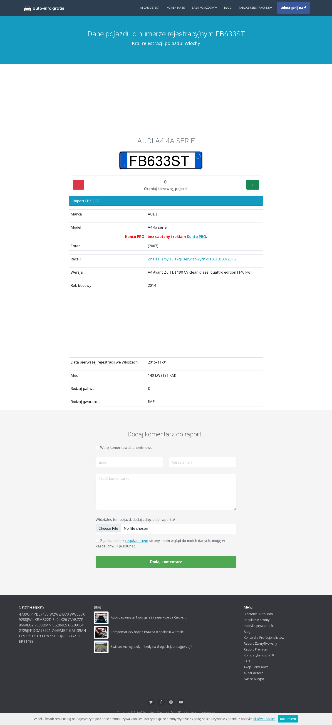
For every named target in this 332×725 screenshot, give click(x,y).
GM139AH (77, 630)
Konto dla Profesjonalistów (264, 637)
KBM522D (43, 619)
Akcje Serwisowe (256, 667)
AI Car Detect (150, 8)
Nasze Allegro (254, 679)
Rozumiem (288, 719)
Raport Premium (256, 649)
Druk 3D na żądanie (183, 712)
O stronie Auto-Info (258, 614)
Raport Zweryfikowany (260, 643)
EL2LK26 (59, 619)
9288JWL (26, 619)
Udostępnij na (293, 7)
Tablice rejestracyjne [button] (255, 8)
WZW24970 (59, 614)
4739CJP (26, 614)
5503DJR (57, 635)
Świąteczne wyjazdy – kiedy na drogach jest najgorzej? (151, 646)
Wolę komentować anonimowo (126, 447)
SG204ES (59, 625)
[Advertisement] (166, 98)
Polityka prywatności (259, 626)
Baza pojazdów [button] (204, 8)
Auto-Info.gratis (144, 712)
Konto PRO (196, 236)
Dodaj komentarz (166, 561)
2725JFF (25, 630)
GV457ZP (75, 619)
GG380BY (76, 625)
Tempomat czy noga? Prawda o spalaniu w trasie (147, 632)
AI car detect (253, 673)
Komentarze (176, 8)
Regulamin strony (257, 620)
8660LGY (26, 625)
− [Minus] (78, 184)
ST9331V (41, 635)
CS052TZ (73, 635)
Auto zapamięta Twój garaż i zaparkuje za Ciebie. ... (149, 617)
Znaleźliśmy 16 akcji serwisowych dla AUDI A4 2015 (192, 259)
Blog (228, 8)
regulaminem (136, 540)
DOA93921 (42, 630)
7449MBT (60, 630)
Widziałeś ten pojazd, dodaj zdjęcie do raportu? (135, 519)
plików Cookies (264, 719)
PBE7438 (41, 614)
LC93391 (26, 635)
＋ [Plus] (253, 184)
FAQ (247, 661)
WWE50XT (78, 614)
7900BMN (43, 625)
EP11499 (26, 641)
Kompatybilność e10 (259, 655)
